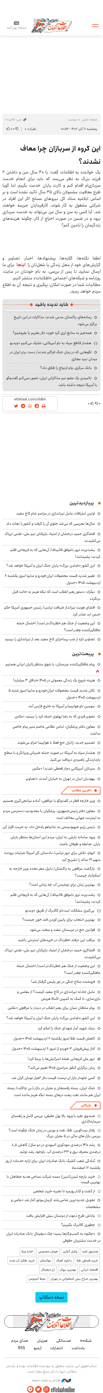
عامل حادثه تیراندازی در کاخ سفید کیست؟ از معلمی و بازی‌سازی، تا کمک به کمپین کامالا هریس (59, 995)
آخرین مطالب (81, 790)
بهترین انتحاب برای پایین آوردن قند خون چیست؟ (58, 920)
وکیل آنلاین (70, 1251)
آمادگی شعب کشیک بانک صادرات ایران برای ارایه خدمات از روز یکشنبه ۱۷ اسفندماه (53, 1164)
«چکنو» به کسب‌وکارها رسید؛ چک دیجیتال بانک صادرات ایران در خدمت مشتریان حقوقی (53, 1237)
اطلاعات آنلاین (51, 25)
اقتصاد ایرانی (89, 1269)
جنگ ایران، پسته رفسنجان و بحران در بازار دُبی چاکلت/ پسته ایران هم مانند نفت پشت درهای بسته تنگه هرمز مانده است (54, 1091)
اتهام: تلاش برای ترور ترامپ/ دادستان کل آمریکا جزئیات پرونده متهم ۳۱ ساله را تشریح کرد (52, 856)
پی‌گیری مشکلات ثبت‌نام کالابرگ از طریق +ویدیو (59, 910)
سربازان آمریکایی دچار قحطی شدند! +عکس (63, 768)
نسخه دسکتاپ (51, 1297)
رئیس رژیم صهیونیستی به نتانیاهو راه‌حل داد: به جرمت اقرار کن (48, 827)
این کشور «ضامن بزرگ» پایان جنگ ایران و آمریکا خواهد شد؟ (50, 565)
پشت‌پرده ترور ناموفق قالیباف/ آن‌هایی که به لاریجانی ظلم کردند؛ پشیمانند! (55, 898)
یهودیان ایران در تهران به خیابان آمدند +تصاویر (60, 779)
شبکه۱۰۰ (86, 1341)
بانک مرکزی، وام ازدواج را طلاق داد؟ (66, 368)
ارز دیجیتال (48, 1269)
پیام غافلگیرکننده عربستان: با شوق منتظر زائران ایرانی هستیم (50, 664)
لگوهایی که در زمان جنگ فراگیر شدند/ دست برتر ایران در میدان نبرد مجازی (53, 355)
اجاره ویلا (27, 1251)
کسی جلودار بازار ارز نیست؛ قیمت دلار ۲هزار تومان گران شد (53, 1078)
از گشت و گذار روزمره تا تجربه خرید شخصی (64, 1191)
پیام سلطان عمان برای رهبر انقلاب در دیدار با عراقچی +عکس (51, 1008)
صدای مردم (19, 1341)
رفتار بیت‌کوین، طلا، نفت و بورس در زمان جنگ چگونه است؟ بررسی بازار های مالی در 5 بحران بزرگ (55, 1133)
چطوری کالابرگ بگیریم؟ (78, 1225)
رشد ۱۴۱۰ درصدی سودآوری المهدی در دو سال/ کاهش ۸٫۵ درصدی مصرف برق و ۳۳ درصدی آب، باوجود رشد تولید (56, 1148)
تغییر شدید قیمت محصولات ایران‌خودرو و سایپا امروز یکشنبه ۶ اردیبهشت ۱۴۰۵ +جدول (53, 579)
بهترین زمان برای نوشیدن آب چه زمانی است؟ (62, 885)
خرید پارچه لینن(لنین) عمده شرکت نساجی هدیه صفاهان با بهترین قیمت (54, 1179)
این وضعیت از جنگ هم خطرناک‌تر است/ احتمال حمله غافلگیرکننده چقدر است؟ (58, 626)
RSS (21, 1348)
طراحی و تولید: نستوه (51, 1380)
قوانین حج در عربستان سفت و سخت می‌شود (62, 930)
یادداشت (78, 1348)
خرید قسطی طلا (87, 1260)
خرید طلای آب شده (22, 1260)
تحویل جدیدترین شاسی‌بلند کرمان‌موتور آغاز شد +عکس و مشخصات (56, 1203)
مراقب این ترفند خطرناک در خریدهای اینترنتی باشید (56, 940)
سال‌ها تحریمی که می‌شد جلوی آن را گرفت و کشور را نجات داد (50, 524)
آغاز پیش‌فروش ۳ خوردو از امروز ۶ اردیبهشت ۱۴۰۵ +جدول (53, 1049)
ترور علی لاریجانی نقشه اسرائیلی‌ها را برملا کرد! (61, 1059)
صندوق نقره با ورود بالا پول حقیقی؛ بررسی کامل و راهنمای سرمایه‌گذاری (56, 1118)
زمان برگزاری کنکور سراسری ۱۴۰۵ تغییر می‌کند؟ (61, 1068)
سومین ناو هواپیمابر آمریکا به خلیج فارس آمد (61, 706)
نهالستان (45, 1260)
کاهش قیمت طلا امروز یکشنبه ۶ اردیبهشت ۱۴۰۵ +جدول (54, 1038)
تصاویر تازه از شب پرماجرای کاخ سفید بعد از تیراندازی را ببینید (50, 639)
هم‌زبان (42, 1341)
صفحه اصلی (89, 119)
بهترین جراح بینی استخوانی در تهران (74, 1278)
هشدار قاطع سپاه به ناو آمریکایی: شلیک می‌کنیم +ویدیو (50, 343)
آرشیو (37, 1348)
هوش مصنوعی (48, 1251)
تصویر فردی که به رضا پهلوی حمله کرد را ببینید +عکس (55, 716)
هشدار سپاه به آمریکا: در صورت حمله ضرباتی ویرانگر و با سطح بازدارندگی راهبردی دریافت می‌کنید (52, 756)
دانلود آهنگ (64, 1260)
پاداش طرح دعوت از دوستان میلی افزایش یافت (60, 1216)
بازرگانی (86, 1105)
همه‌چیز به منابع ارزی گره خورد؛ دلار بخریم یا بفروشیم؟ (52, 333)
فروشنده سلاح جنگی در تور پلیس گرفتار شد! (63, 982)
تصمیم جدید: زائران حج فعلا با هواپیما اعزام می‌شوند (56, 743)
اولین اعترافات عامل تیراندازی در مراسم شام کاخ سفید (55, 513)
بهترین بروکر (68, 1269)
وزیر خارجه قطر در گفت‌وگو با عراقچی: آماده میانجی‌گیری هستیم (49, 801)
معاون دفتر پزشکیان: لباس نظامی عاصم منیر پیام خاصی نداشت (56, 730)
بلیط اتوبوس (37, 1278)
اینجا (21, 264)
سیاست (72, 119)
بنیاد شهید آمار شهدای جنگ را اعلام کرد (66, 1028)
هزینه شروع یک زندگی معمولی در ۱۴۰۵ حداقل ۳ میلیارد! (54, 680)
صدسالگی (63, 1341)
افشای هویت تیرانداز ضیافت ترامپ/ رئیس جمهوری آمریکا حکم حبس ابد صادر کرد (52, 610)
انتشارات (56, 1348)
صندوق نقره (90, 1251)
